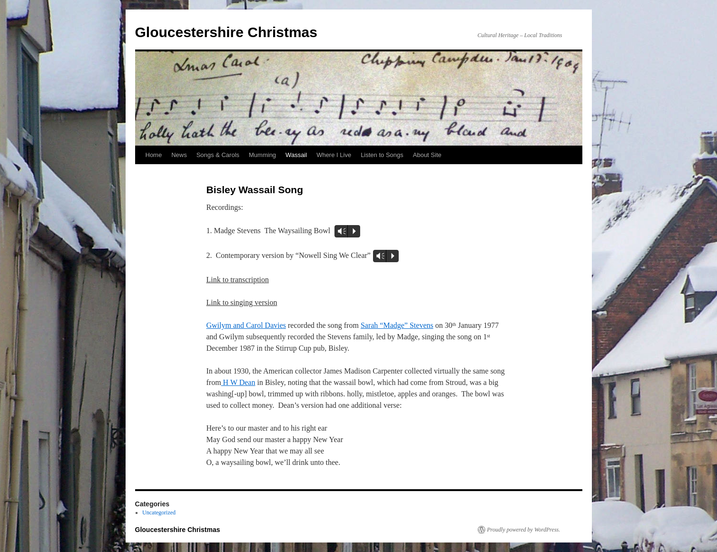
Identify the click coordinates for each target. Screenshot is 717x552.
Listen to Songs (382, 154)
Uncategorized (159, 512)
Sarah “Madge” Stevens (397, 325)
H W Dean (238, 382)
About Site (427, 154)
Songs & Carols (217, 154)
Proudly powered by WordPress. (523, 529)
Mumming (262, 154)
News (179, 154)
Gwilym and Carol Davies (246, 325)
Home (154, 154)
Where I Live (333, 154)
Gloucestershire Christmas (226, 32)
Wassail (296, 154)
